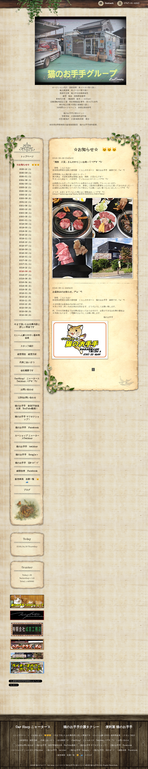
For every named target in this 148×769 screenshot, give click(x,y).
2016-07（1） (25, 275)
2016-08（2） (25, 271)
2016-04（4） (25, 282)
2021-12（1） (25, 202)
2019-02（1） (25, 231)
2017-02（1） (25, 261)
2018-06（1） (25, 250)
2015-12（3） (25, 297)
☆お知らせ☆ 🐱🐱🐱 (27, 165)
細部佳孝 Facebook (27, 471)
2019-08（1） (25, 224)
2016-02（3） (25, 290)
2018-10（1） (25, 242)
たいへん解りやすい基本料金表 (27, 336)
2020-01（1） (25, 220)
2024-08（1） (25, 180)
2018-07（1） (25, 246)
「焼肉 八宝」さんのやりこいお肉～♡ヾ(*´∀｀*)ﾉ (77, 162)
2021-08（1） (25, 206)
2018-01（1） (25, 257)
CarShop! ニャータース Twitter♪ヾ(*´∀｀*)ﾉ (27, 380)
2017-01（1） (25, 264)
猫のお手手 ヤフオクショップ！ (27, 418)
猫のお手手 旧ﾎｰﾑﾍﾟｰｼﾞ (27, 463)
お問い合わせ (27, 390)
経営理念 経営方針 (27, 355)
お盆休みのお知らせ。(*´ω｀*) (67, 292)
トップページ (27, 157)
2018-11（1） (25, 239)
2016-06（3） (25, 279)
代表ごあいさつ (27, 363)
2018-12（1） (25, 235)
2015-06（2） (25, 315)
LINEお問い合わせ (27, 398)
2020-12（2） (25, 209)
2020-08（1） (25, 213)
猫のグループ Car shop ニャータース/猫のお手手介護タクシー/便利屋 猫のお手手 (67, 765)
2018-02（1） (25, 253)
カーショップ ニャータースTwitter (27, 437)
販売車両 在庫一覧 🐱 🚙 (28, 480)
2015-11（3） (25, 301)
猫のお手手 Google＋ (27, 455)
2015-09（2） (25, 308)
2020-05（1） (25, 217)
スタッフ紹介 (27, 346)
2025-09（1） (25, 173)
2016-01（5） (25, 293)
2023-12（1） (25, 188)
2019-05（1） (25, 228)
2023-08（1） (25, 191)
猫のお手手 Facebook (27, 428)
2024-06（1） (25, 184)
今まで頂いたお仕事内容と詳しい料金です (27, 326)
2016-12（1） (25, 268)
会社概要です (27, 371)
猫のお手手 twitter (28, 447)
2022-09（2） (25, 199)
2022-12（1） (25, 195)
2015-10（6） (25, 304)
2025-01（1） (25, 177)
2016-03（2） (25, 286)
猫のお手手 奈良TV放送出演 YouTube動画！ (27, 407)
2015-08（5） (25, 312)
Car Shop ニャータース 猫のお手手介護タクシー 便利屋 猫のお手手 (76, 727)
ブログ (27, 490)
